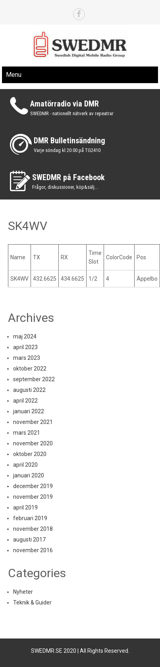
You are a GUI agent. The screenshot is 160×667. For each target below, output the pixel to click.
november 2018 (33, 529)
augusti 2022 (29, 390)
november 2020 (33, 443)
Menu (13, 74)
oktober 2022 (29, 368)
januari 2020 (28, 475)
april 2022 (25, 400)
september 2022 (34, 379)
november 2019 (33, 497)
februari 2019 (30, 518)
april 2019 (25, 507)
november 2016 (33, 550)
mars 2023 (26, 358)
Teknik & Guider (32, 602)
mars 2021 (26, 432)
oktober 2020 (29, 454)
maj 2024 (25, 336)
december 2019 (33, 486)
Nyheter (23, 592)
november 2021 (33, 422)
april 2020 (25, 465)
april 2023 (25, 347)
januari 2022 (28, 411)
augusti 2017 (29, 539)
